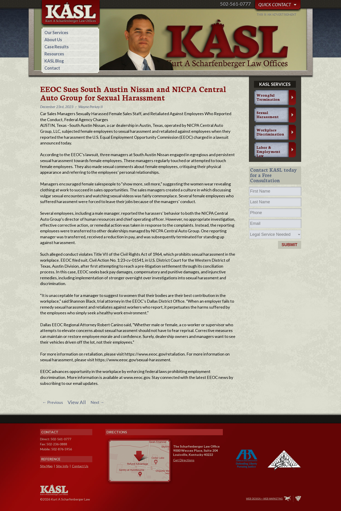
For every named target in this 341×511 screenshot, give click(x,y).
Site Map (46, 466)
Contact (52, 68)
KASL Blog (54, 60)
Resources (54, 53)
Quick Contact (274, 4)
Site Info (62, 466)
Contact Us (80, 466)
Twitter (223, 499)
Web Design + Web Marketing (264, 498)
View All (77, 402)
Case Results (56, 46)
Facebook (213, 499)
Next (97, 402)
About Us (53, 39)
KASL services (275, 84)
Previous (52, 402)
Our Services (56, 32)
